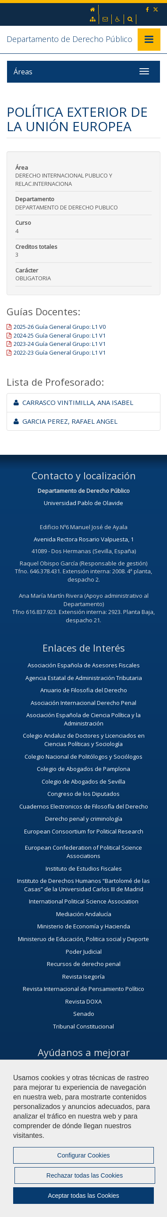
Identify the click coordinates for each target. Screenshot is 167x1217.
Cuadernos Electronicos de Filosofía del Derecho (83, 806)
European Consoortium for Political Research (83, 831)
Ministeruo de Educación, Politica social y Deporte (83, 939)
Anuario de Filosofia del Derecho (83, 690)
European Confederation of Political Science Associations (83, 852)
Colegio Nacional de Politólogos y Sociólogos (83, 756)
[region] (83, 1138)
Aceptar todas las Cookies (83, 1195)
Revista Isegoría (83, 976)
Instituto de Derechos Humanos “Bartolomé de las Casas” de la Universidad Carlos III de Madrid (83, 885)
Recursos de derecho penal (84, 964)
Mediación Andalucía (83, 914)
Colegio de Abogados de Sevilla (83, 781)
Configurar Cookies (83, 1155)
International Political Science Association (84, 901)
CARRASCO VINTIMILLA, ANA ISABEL (73, 402)
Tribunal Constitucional (83, 1026)
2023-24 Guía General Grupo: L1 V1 (60, 344)
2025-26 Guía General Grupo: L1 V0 (60, 327)
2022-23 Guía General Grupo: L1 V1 (60, 352)
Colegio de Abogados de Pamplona (83, 769)
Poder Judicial (84, 951)
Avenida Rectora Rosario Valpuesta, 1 (84, 539)
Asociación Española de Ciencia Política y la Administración (83, 719)
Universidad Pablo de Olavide (83, 503)
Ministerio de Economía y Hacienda (83, 926)
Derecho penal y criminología (83, 819)
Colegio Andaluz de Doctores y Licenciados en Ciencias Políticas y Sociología (84, 740)
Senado (83, 1014)
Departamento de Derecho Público (69, 39)
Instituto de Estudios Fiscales (84, 868)
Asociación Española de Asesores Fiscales (84, 665)
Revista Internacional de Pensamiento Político (83, 989)
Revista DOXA (83, 1001)
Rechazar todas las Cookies (84, 1175)
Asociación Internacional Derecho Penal (83, 703)
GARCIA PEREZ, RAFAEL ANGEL (65, 421)
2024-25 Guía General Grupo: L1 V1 (60, 335)
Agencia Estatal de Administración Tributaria (83, 678)
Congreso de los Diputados (83, 794)
